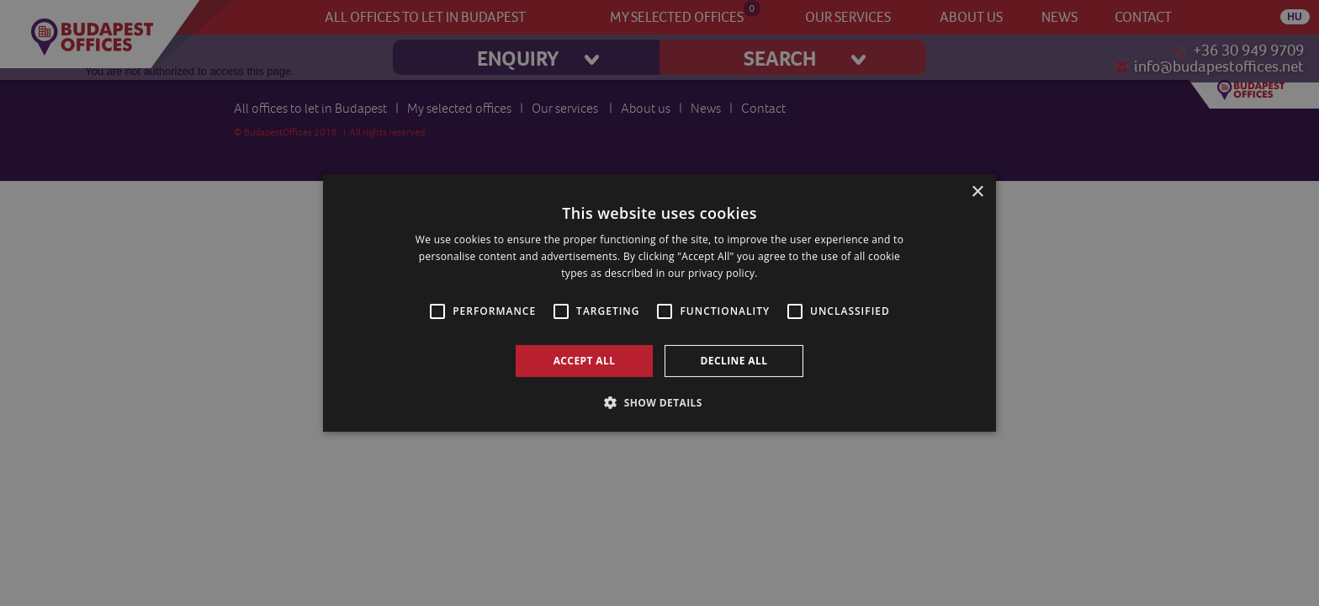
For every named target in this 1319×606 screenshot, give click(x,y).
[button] (659, 402)
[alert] (659, 303)
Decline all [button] (734, 361)
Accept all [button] (585, 361)
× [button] (977, 192)
